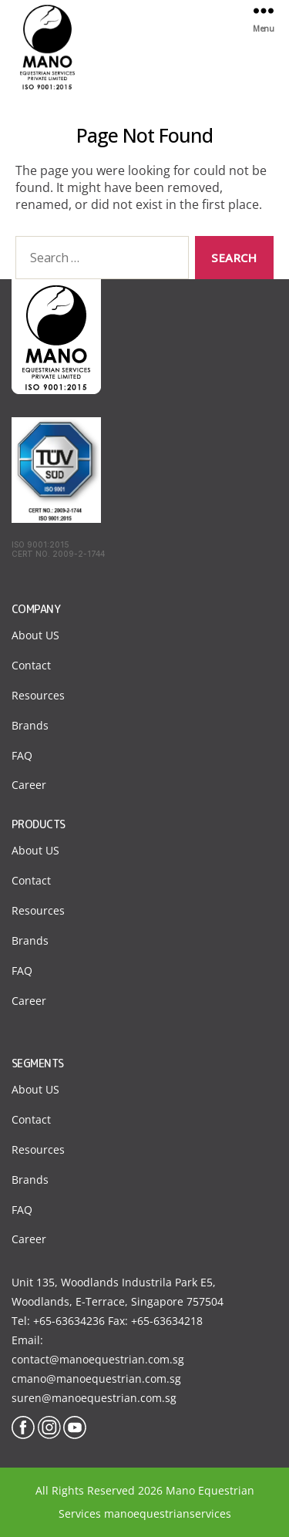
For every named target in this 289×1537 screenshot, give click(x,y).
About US (35, 635)
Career (29, 784)
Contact (31, 665)
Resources (38, 695)
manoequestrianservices (167, 1513)
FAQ (22, 755)
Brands (30, 725)
